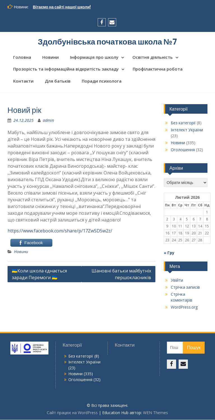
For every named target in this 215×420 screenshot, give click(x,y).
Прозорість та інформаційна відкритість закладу (66, 69)
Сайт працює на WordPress (72, 413)
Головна (22, 57)
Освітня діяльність (152, 57)
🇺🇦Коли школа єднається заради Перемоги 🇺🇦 (39, 274)
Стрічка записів (185, 287)
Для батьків (58, 81)
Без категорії (183, 123)
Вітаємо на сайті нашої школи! (62, 7)
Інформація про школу (94, 57)
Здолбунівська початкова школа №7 (107, 42)
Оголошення (183, 150)
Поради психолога (101, 81)
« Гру (169, 253)
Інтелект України (187, 130)
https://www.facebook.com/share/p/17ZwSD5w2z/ (60, 231)
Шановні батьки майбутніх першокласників (121, 274)
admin (48, 120)
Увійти (177, 280)
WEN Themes (155, 413)
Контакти (23, 81)
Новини (50, 57)
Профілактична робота (158, 69)
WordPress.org (184, 307)
